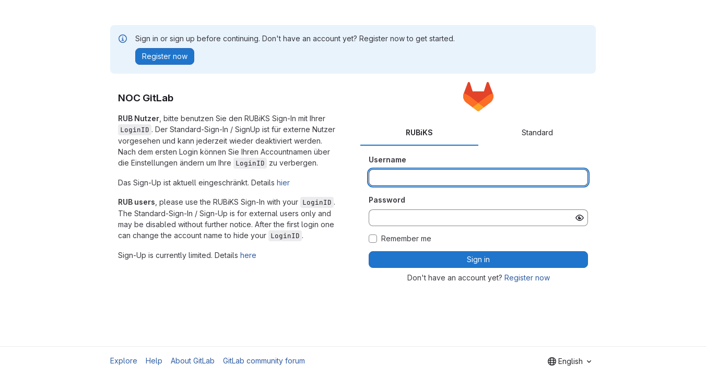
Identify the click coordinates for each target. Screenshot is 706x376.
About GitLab (193, 360)
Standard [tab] (537, 132)
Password (387, 199)
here (248, 255)
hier (283, 182)
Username (387, 159)
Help (154, 360)
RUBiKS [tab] (419, 132)
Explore (123, 360)
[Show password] (579, 217)
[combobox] (569, 361)
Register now (527, 277)
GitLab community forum (264, 360)
